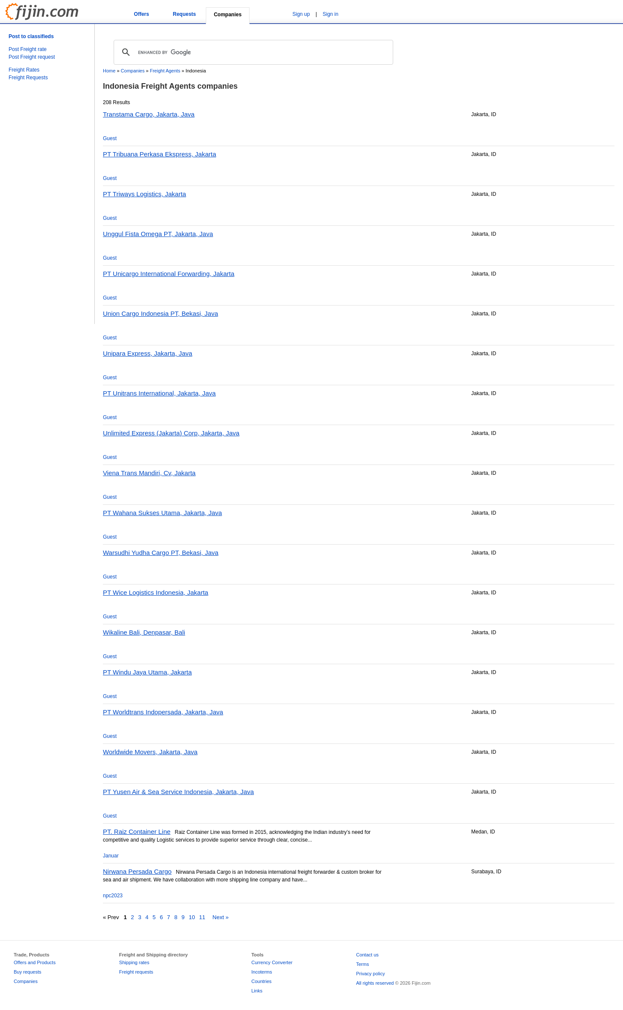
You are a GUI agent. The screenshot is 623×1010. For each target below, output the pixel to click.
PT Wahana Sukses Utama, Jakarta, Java (162, 512)
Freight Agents (165, 70)
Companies (133, 70)
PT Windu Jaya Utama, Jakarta (147, 672)
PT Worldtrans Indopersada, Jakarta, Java (163, 712)
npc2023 (113, 896)
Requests (184, 14)
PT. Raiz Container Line (137, 831)
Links (256, 990)
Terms (362, 964)
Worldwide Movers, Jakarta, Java (150, 751)
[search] (252, 52)
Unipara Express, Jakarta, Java (147, 353)
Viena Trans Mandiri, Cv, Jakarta (149, 473)
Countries (261, 981)
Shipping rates (134, 962)
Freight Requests (28, 78)
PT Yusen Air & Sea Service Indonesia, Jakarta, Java (178, 791)
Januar (111, 856)
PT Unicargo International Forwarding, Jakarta (169, 273)
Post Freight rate (28, 49)
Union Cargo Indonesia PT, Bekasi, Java (160, 313)
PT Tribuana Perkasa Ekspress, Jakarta (159, 154)
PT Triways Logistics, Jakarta (144, 194)
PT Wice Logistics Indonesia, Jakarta (155, 592)
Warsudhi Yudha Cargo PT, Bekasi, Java (160, 552)
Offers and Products (35, 962)
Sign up (301, 14)
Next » (221, 917)
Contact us (367, 954)
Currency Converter (271, 962)
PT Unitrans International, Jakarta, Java (159, 393)
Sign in (331, 14)
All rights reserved (375, 983)
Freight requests (136, 971)
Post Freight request (32, 57)
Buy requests (27, 971)
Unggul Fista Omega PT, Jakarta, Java (158, 233)
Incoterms (261, 971)
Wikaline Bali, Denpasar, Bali (144, 632)
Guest (110, 138)
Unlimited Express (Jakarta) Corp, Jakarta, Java (171, 433)
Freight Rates (24, 70)
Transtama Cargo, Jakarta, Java (149, 114)
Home (109, 70)
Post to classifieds (31, 36)
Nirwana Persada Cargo (137, 871)
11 (202, 917)
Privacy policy (370, 973)
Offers (141, 14)
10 (192, 917)
